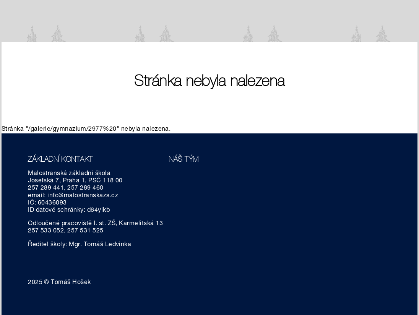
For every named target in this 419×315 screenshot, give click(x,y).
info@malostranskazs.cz (82, 196)
